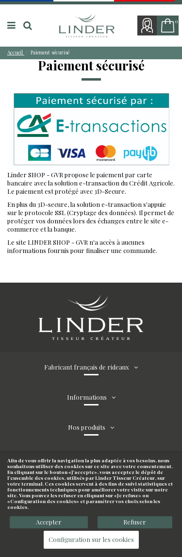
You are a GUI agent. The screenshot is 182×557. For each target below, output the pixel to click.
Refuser (134, 522)
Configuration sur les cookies (91, 539)
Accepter (49, 522)
